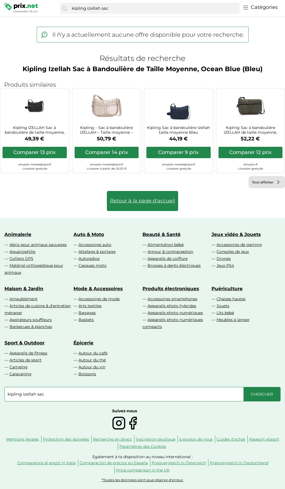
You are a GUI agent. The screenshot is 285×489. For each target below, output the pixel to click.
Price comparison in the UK (143, 470)
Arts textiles (90, 305)
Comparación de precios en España (114, 462)
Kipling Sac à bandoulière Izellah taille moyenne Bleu (178, 130)
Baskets (86, 319)
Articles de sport (25, 360)
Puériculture (227, 288)
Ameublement (23, 298)
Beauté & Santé (161, 234)
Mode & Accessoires (98, 288)
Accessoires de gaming (239, 244)
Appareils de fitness (28, 353)
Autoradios (89, 258)
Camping (18, 366)
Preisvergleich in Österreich (179, 462)
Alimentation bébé (166, 244)
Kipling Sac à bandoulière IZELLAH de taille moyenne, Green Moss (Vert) (250, 130)
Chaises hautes (231, 298)
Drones (224, 258)
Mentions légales (22, 439)
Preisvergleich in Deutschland (239, 462)
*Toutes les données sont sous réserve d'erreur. (143, 480)
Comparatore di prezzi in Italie (46, 462)
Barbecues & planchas (30, 326)
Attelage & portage (97, 251)
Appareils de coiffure (168, 258)
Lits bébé (225, 312)
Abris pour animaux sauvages (38, 244)
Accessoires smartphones (172, 298)
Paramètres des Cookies (142, 446)
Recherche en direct (112, 439)
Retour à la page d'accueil (142, 201)
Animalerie (17, 234)
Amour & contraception (170, 251)
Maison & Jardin (23, 288)
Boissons (87, 373)
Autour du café (92, 353)
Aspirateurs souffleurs (30, 319)
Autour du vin (91, 366)
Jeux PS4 (225, 265)
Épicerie (83, 343)
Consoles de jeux (233, 251)
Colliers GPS (21, 258)
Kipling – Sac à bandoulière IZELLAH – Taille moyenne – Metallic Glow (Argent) (106, 130)
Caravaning (20, 373)
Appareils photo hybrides (172, 305)
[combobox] (154, 8)
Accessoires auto (94, 244)
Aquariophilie (22, 251)
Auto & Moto (88, 234)
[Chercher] (64, 8)
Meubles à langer (233, 319)
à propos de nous (196, 439)
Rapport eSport (264, 439)
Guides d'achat (231, 439)
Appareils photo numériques (175, 312)
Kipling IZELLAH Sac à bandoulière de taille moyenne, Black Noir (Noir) (35, 130)
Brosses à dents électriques (174, 265)
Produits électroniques (170, 288)
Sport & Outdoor (24, 343)
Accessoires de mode (99, 298)
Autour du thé (92, 360)
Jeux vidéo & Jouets (236, 234)
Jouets (223, 305)
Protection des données (66, 439)
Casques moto (92, 265)
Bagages (87, 312)
